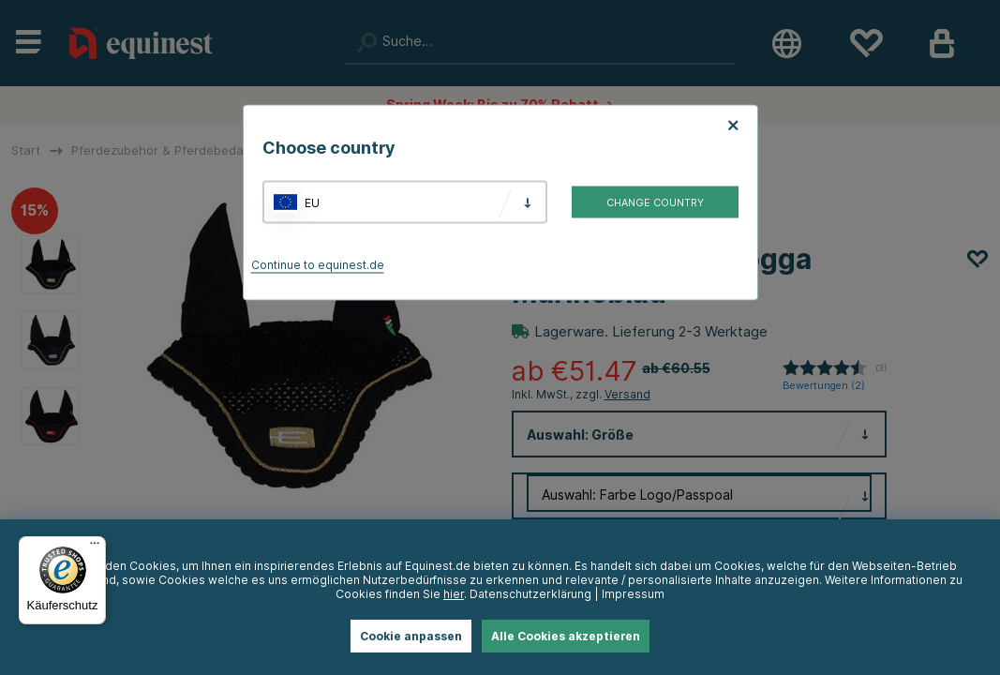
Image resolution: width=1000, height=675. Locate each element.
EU (312, 202)
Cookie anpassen (411, 636)
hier (453, 594)
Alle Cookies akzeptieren (565, 636)
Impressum (633, 594)
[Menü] (94, 547)
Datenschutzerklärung (530, 594)
